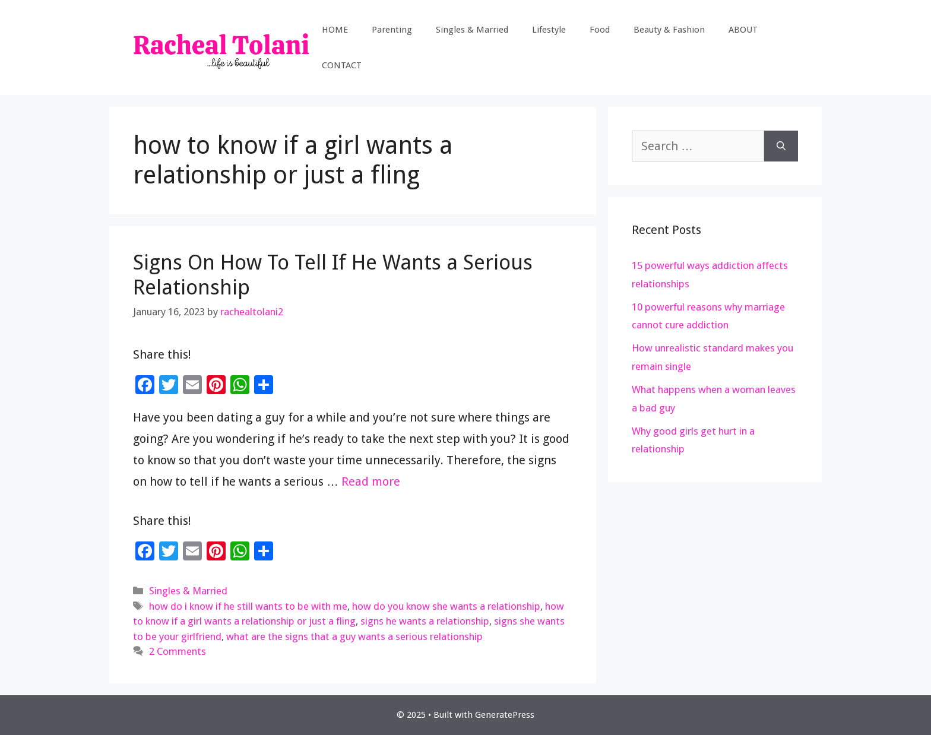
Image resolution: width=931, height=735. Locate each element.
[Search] (781, 146)
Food (600, 29)
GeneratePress (504, 714)
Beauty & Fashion (669, 29)
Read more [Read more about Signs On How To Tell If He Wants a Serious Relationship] (370, 481)
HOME (335, 29)
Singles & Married (472, 29)
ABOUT (743, 29)
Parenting (392, 29)
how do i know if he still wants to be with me (248, 606)
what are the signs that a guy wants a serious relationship (354, 636)
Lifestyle (549, 29)
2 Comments (177, 651)
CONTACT (342, 65)
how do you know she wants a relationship (446, 606)
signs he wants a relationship (424, 621)
